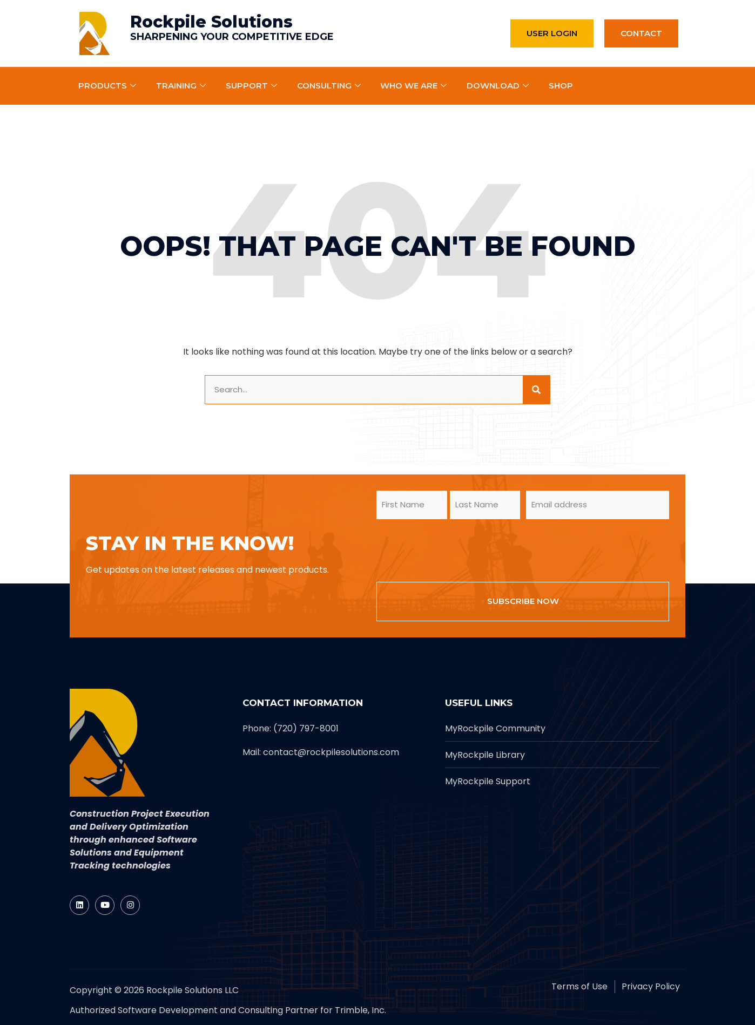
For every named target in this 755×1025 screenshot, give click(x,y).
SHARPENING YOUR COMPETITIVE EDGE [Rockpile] (232, 37)
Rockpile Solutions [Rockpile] (211, 22)
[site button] (536, 390)
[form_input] (364, 390)
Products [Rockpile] (108, 85)
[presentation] (458, 549)
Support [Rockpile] (253, 85)
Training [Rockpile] (182, 85)
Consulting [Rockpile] (330, 85)
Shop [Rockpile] (561, 85)
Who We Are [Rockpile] (415, 85)
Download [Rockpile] (499, 85)
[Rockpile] (94, 33)
